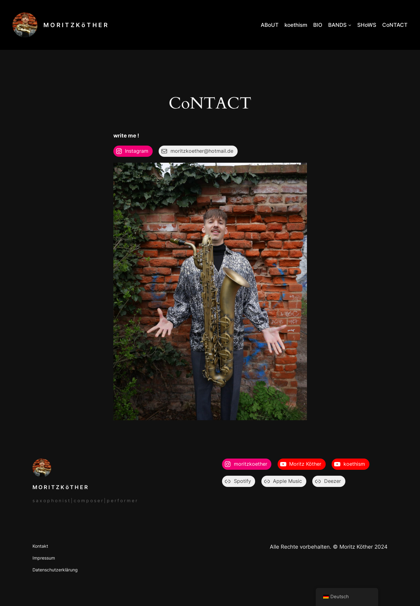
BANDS (337, 25)
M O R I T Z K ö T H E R (75, 25)
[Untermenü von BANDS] (349, 24)
